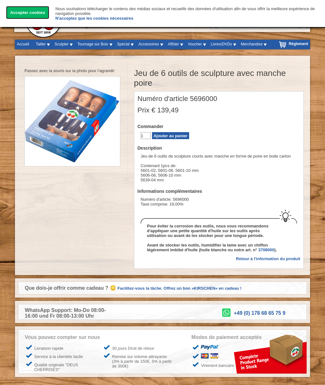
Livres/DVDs (221, 44)
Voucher (195, 44)
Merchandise (252, 44)
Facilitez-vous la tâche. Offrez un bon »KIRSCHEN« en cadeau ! (179, 288)
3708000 (266, 249)
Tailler (41, 44)
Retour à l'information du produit (268, 258)
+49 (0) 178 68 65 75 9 (259, 313)
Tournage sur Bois (92, 44)
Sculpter (62, 44)
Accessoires (148, 44)
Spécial (123, 44)
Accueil (23, 44)
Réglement (298, 44)
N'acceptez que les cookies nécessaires (94, 18)
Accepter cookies (27, 12)
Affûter (173, 44)
